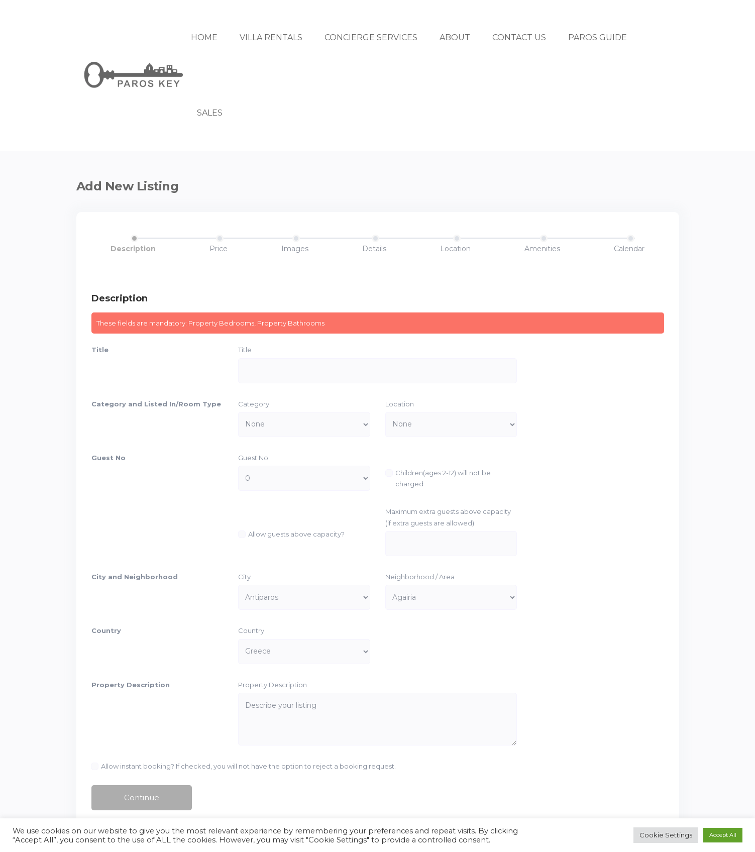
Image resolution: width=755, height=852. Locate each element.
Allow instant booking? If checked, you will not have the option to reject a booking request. (248, 766)
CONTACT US (519, 37)
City (244, 577)
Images (294, 248)
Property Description (130, 685)
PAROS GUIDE (597, 37)
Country (106, 631)
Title (100, 350)
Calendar (629, 248)
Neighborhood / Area (420, 577)
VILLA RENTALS (271, 37)
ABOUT (455, 37)
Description (133, 248)
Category (253, 404)
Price (218, 248)
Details (374, 248)
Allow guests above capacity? (296, 534)
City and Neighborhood (134, 577)
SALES (210, 113)
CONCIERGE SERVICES (371, 37)
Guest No (108, 458)
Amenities (542, 248)
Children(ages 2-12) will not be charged (443, 478)
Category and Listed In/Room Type (156, 404)
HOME (204, 37)
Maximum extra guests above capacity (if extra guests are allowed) (448, 516)
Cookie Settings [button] (665, 835)
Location (455, 248)
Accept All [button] (722, 834)
